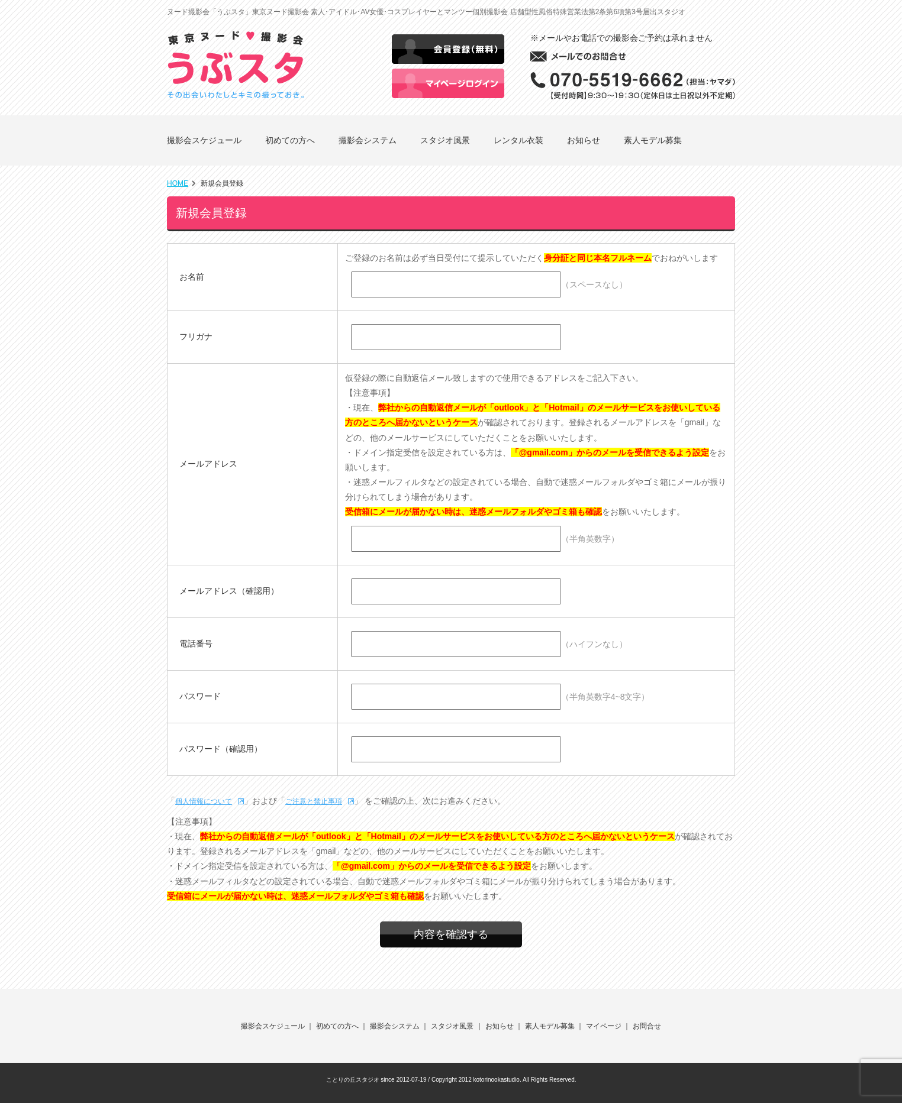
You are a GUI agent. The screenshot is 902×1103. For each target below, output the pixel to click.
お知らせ (583, 140)
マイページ (603, 1026)
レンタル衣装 (518, 140)
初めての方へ (290, 140)
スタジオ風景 (445, 140)
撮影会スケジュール (204, 140)
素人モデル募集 (653, 140)
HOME (177, 183)
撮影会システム (368, 140)
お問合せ (647, 1026)
